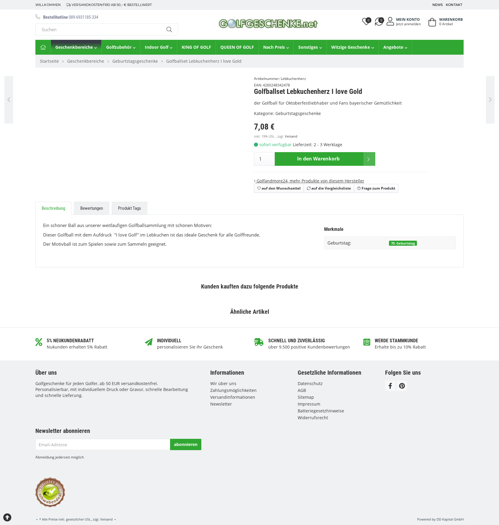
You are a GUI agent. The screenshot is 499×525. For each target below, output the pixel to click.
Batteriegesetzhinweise (321, 411)
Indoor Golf (158, 47)
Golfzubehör (121, 47)
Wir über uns (223, 383)
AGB (302, 390)
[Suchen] (98, 29)
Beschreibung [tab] (53, 208)
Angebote (395, 47)
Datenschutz (310, 383)
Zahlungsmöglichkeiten (233, 390)
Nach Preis (276, 47)
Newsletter (221, 404)
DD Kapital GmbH (450, 519)
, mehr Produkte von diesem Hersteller (309, 181)
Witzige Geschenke (352, 47)
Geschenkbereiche (76, 47)
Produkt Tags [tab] (129, 208)
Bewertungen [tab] (91, 208)
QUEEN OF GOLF (237, 47)
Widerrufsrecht (313, 417)
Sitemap (306, 397)
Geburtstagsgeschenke (298, 113)
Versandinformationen (232, 397)
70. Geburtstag (403, 243)
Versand (291, 136)
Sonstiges (310, 47)
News (437, 5)
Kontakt (454, 5)
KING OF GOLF (196, 47)
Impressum (309, 404)
